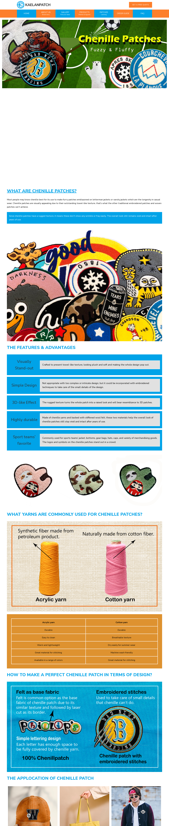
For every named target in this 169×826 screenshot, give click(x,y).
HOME (26, 13)
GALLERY (65, 13)
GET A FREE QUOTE (140, 5)
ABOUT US (46, 13)
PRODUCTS (84, 13)
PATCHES (104, 13)
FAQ (142, 13)
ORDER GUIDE (123, 13)
